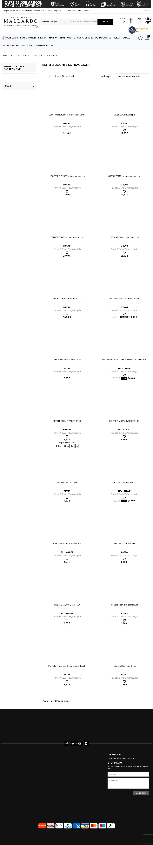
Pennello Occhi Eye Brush (124, 666)
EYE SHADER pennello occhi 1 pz (124, 237)
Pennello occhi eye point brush (124, 604)
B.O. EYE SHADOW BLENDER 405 (67, 543)
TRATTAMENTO (67, 37)
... (77, 446)
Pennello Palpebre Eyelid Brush (67, 359)
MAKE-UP (53, 37)
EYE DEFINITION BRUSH (124, 543)
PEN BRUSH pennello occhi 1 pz (67, 298)
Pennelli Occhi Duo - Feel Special (124, 298)
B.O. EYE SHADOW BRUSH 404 (67, 604)
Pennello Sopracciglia (67, 482)
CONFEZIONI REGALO (16, 37)
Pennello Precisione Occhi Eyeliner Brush (66, 666)
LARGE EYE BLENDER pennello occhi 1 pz (67, 176)
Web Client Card (72, 10)
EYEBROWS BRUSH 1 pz (124, 114)
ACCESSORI (8, 45)
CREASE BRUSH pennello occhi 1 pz (124, 176)
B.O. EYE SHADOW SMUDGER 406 (124, 421)
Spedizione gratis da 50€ (33, 10)
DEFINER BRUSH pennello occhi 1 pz (67, 237)
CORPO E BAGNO (85, 37)
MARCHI (32, 37)
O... (72, 446)
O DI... (58, 446)
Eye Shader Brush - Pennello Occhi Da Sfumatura (124, 359)
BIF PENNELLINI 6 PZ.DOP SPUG (67, 421)
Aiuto (147, 10)
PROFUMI (42, 37)
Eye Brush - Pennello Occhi (124, 482)
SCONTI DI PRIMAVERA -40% (40, 45)
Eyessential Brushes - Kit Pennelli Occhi (67, 114)
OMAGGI (20, 45)
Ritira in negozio (54, 10)
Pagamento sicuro (11, 10)
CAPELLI (126, 37)
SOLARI (117, 37)
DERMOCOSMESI (103, 37)
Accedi (87, 10)
